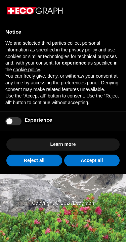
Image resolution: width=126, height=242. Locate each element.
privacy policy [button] (83, 49)
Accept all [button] (92, 160)
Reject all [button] (34, 160)
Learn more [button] (63, 144)
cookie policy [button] (26, 69)
